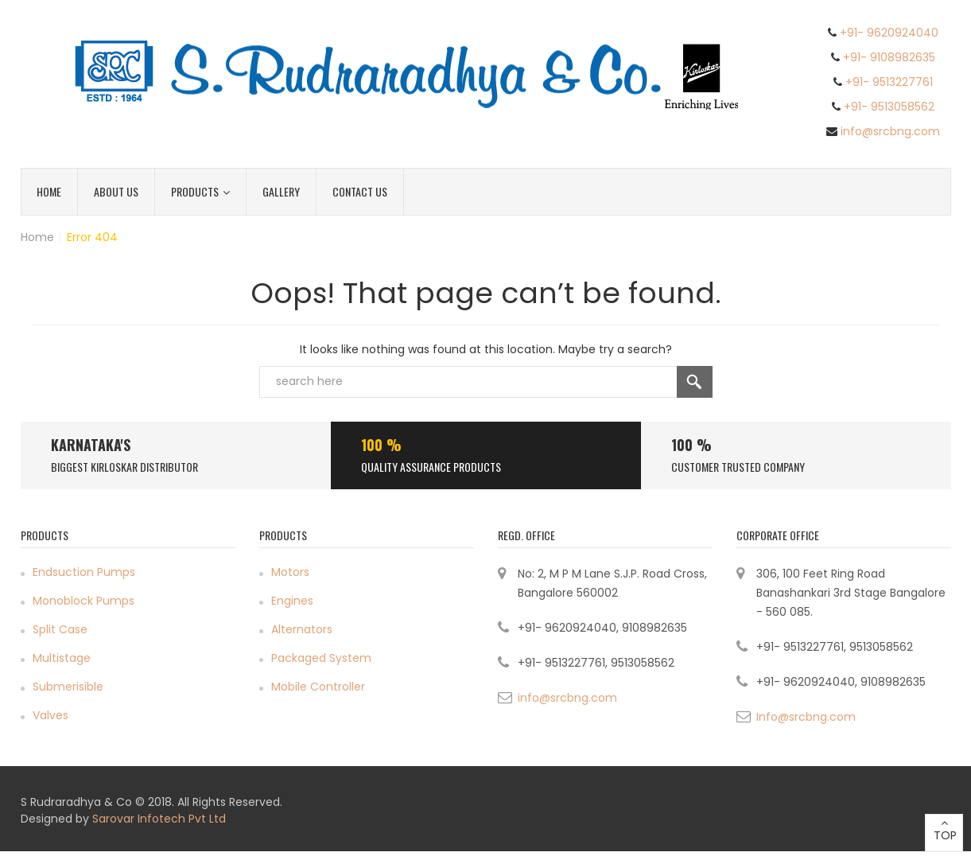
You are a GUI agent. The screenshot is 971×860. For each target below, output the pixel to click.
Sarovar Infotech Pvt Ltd (159, 819)
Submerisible (68, 687)
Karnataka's (90, 444)
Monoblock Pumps (83, 601)
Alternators (301, 629)
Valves (50, 715)
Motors (290, 572)
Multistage (62, 658)
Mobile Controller (318, 687)
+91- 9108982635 (889, 57)
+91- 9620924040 (889, 33)
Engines (292, 601)
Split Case (60, 629)
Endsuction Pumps (84, 572)
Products (200, 191)
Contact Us (359, 191)
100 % (381, 444)
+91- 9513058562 (889, 107)
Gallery (281, 191)
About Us (116, 191)
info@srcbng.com (890, 131)
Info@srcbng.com (806, 717)
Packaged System (321, 658)
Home (49, 191)
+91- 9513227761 (889, 82)
